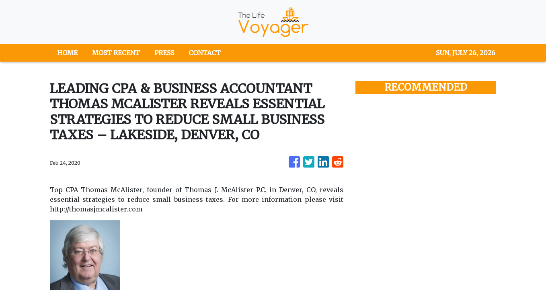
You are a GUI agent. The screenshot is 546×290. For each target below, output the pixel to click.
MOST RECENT (116, 53)
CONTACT (205, 53)
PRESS (164, 53)
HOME (67, 53)
